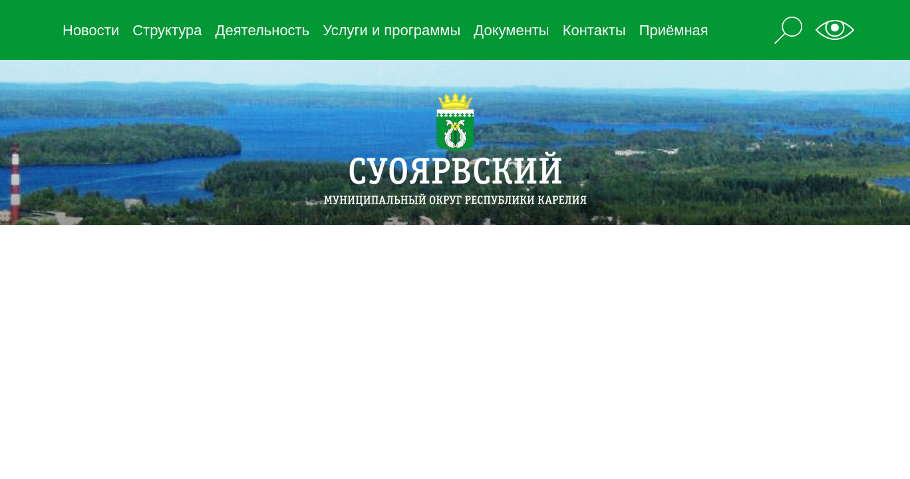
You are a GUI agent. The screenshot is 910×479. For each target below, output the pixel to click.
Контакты (594, 30)
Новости (91, 30)
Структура (167, 30)
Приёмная (673, 30)
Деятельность (263, 30)
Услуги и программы (391, 30)
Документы (511, 30)
